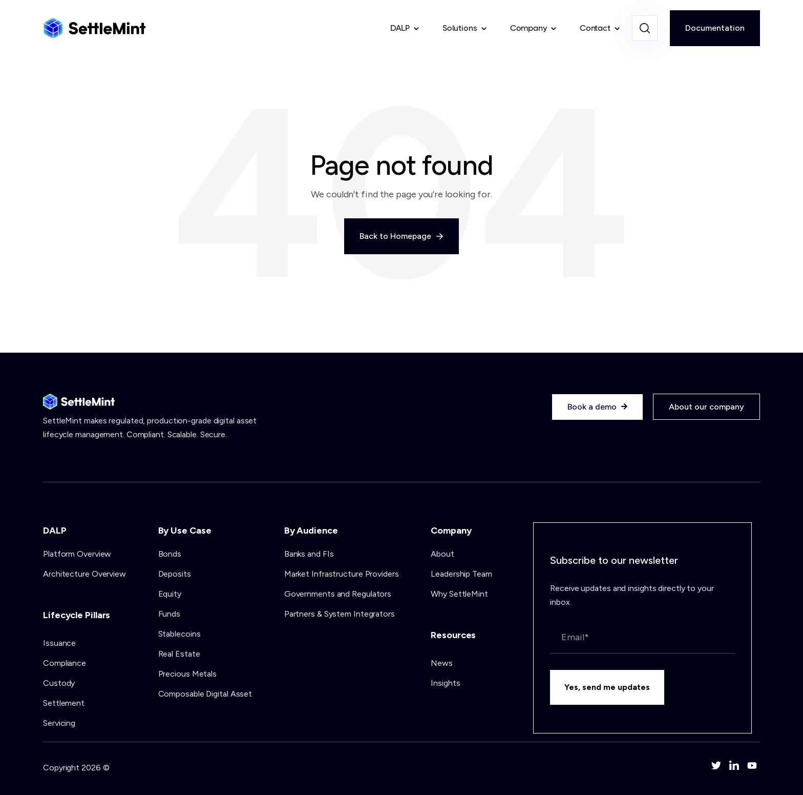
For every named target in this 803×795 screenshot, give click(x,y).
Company (528, 28)
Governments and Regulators (337, 594)
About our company (706, 407)
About (442, 554)
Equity (169, 594)
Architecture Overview (84, 574)
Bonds (170, 554)
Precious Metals (187, 674)
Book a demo (597, 407)
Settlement (63, 703)
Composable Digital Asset (205, 694)
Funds (169, 614)
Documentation (715, 28)
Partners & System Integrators (339, 614)
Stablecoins (179, 634)
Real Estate (179, 654)
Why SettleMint (459, 594)
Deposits (174, 574)
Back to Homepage (401, 236)
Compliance (64, 663)
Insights (445, 683)
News (442, 663)
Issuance (59, 643)
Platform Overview (77, 554)
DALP (400, 28)
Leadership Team (461, 574)
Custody (59, 683)
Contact (595, 28)
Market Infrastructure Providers (341, 574)
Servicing (59, 723)
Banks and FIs (309, 554)
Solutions (459, 28)
